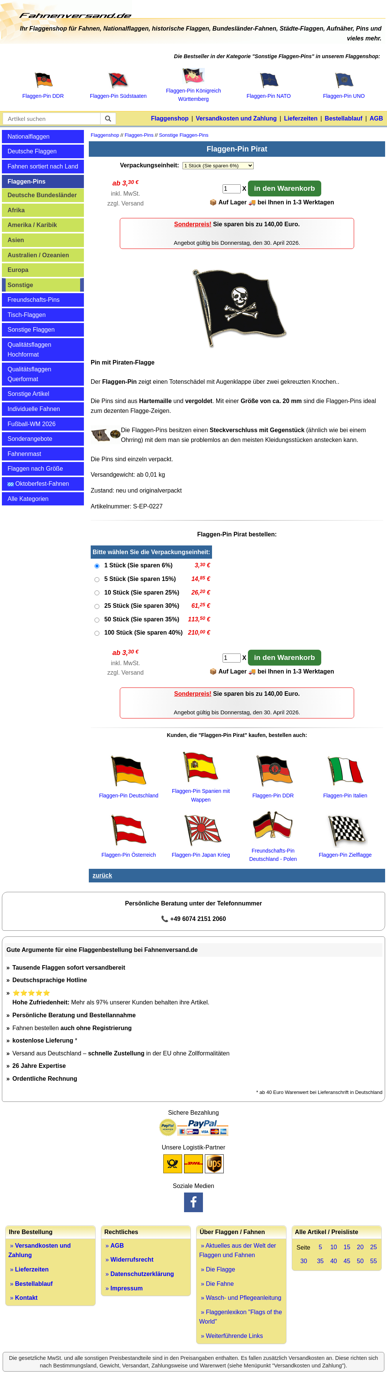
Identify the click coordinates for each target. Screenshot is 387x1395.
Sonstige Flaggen (31, 329)
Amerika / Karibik (32, 225)
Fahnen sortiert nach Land (43, 166)
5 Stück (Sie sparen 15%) (140, 579)
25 (373, 1247)
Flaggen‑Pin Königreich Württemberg (193, 90)
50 (360, 1261)
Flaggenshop (170, 118)
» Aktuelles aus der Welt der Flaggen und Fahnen (237, 1250)
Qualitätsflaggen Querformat (29, 374)
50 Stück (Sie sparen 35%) (141, 619)
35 (320, 1261)
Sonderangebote (30, 439)
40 (333, 1261)
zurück (102, 875)
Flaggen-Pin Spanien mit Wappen (201, 791)
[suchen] (108, 119)
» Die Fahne (216, 1284)
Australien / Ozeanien (38, 255)
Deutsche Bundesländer (42, 195)
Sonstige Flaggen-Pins (184, 135)
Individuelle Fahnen (34, 409)
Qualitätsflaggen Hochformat (29, 349)
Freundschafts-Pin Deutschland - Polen (273, 850)
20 (360, 1247)
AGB (376, 118)
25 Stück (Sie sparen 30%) (141, 605)
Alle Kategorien (28, 499)
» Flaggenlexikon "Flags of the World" (240, 1317)
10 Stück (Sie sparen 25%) (141, 592)
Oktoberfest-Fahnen (38, 483)
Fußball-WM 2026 (32, 424)
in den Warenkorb (284, 188)
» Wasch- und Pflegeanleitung (240, 1298)
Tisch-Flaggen (27, 315)
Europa (18, 270)
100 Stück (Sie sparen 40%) (143, 632)
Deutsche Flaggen (32, 151)
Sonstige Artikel (28, 394)
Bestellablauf (343, 118)
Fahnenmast (24, 454)
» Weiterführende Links (231, 1336)
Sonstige (20, 285)
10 (333, 1247)
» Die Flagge (217, 1269)
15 (347, 1247)
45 (347, 1261)
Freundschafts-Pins (34, 300)
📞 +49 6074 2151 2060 (193, 919)
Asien (16, 240)
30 (303, 1261)
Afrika (16, 210)
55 (373, 1261)
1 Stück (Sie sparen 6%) (138, 565)
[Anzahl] (232, 188)
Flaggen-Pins (26, 181)
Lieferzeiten (300, 118)
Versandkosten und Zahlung (236, 118)
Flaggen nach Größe (35, 468)
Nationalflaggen (29, 136)
